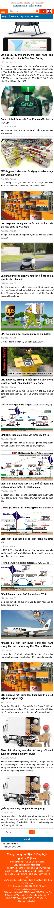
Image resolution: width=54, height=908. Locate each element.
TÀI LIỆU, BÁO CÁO (12, 847)
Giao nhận (34, 16)
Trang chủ (5, 16)
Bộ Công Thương (10, 844)
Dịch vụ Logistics (20, 16)
